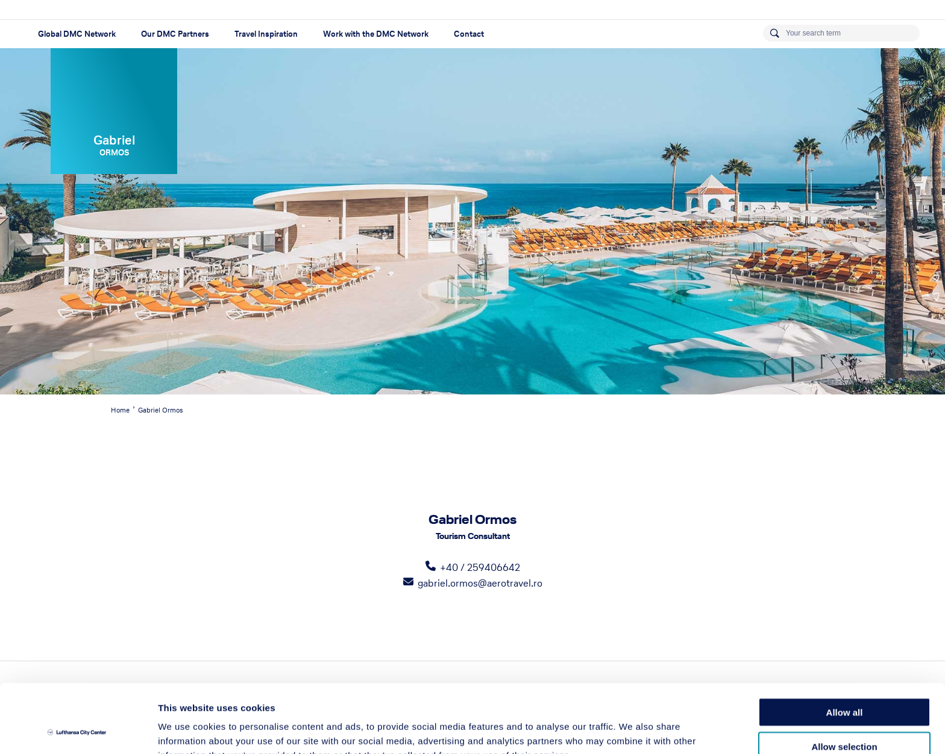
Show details (632, 730)
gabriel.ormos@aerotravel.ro (480, 583)
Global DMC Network (77, 34)
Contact (469, 34)
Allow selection (844, 682)
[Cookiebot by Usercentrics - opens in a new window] (78, 730)
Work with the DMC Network (376, 34)
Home (120, 410)
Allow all (844, 648)
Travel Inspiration (266, 34)
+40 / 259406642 (480, 567)
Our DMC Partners (175, 34)
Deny (845, 716)
